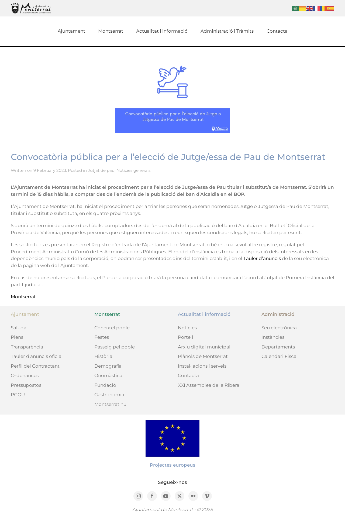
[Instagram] (138, 496)
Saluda (18, 327)
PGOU (18, 394)
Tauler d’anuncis (262, 258)
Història (103, 356)
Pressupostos (26, 385)
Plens (17, 337)
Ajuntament (71, 31)
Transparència (27, 347)
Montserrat (110, 31)
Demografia (108, 366)
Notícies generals (133, 170)
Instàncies (272, 337)
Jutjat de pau (101, 170)
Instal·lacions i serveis (202, 366)
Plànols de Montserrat (203, 356)
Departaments (278, 347)
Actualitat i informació (162, 31)
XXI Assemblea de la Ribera (208, 385)
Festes (101, 337)
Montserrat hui (111, 404)
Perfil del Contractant (35, 366)
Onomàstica (108, 375)
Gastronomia (109, 394)
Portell (185, 337)
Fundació (105, 385)
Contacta (277, 31)
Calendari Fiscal (279, 356)
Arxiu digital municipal (204, 347)
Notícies (187, 327)
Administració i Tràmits (227, 31)
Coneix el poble (112, 327)
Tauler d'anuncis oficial (37, 356)
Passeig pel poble (114, 347)
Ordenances (25, 375)
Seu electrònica (279, 327)
